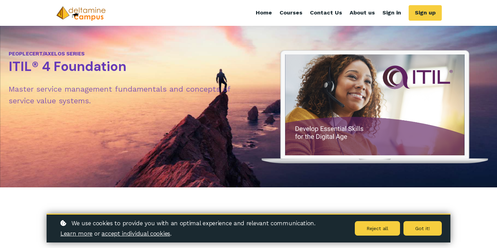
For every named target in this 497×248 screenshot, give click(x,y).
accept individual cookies (135, 233)
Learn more (76, 233)
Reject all (377, 228)
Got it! (422, 228)
